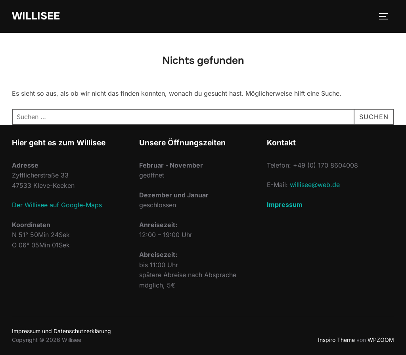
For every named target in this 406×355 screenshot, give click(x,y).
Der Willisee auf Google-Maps (57, 205)
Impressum (285, 204)
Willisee (36, 16)
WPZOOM (381, 339)
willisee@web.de (315, 185)
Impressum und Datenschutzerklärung (61, 331)
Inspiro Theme (336, 339)
